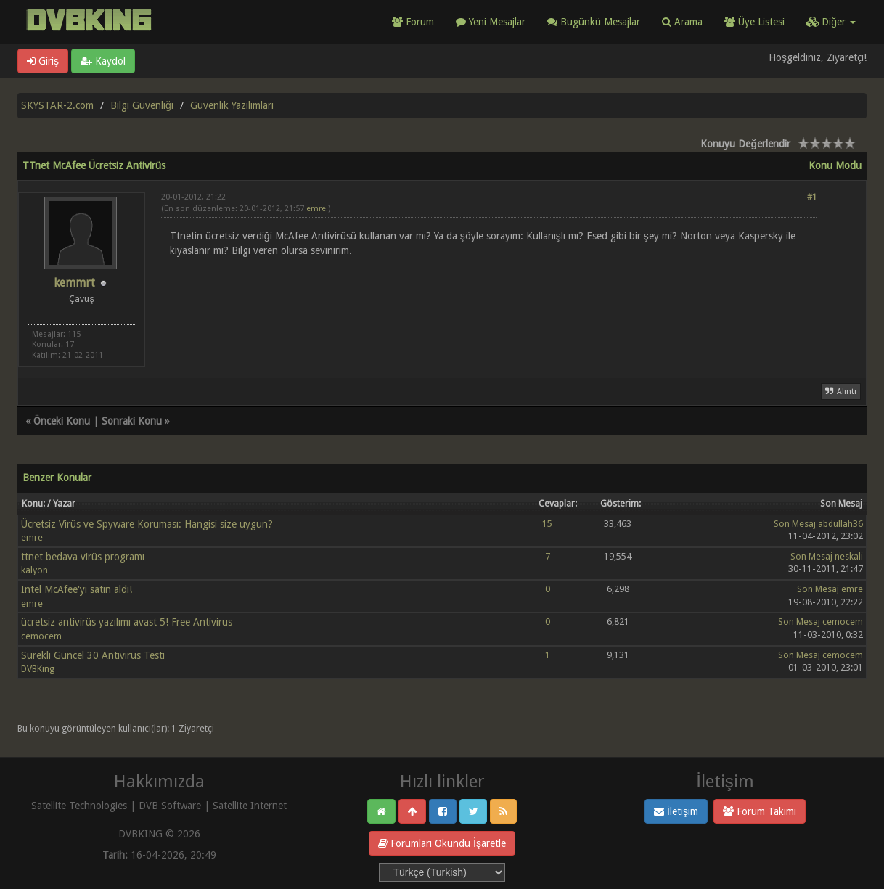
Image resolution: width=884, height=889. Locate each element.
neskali (849, 556)
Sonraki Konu (132, 421)
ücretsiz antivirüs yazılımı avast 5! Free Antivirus (126, 622)
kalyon (34, 570)
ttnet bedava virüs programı (82, 556)
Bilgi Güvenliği (141, 105)
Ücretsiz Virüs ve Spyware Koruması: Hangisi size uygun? (147, 524)
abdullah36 (840, 523)
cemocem (41, 636)
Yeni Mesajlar (490, 22)
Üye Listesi (754, 22)
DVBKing (37, 668)
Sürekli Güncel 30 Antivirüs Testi (93, 655)
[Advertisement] (488, 300)
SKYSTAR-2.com (57, 105)
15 (547, 523)
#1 (812, 197)
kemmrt (74, 283)
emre (316, 208)
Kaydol (103, 61)
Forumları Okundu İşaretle (442, 843)
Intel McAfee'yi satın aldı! (76, 589)
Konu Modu (835, 165)
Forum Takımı (759, 811)
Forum (413, 22)
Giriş (43, 61)
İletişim (676, 811)
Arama (682, 22)
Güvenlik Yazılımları (232, 105)
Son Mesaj (795, 523)
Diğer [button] (831, 22)
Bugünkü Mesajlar (593, 22)
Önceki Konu (61, 421)
